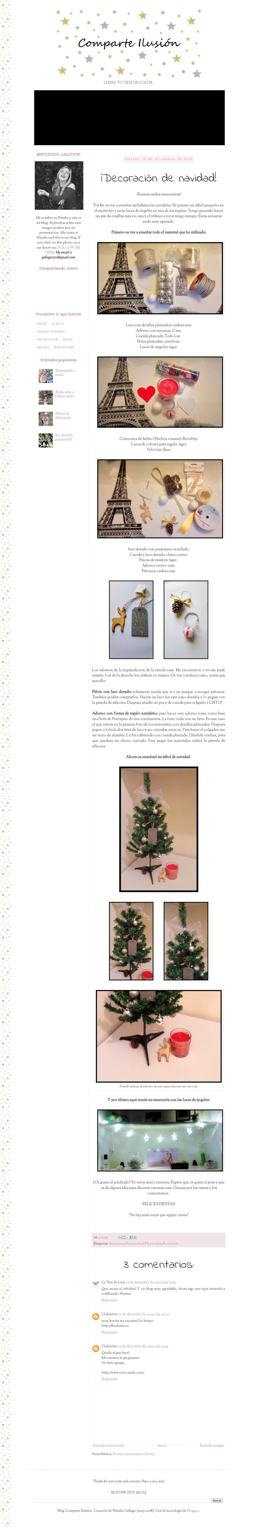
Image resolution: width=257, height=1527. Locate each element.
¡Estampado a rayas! (65, 373)
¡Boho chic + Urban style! (64, 394)
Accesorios (116, 1243)
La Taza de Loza (113, 1282)
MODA (68, 340)
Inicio (162, 1445)
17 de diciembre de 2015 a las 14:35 (143, 1346)
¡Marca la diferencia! (63, 416)
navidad (156, 1243)
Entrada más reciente (109, 1445)
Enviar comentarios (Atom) (133, 1454)
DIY (145, 1243)
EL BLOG (58, 324)
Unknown (109, 1314)
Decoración (133, 1243)
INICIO (42, 324)
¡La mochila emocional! (64, 437)
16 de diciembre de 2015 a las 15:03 (151, 1282)
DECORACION (47, 340)
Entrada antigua (212, 1445)
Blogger (193, 1510)
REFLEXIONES (64, 348)
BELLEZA (43, 348)
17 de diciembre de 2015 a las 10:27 (143, 1314)
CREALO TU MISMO (51, 332)
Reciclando (171, 1243)
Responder (110, 1300)
